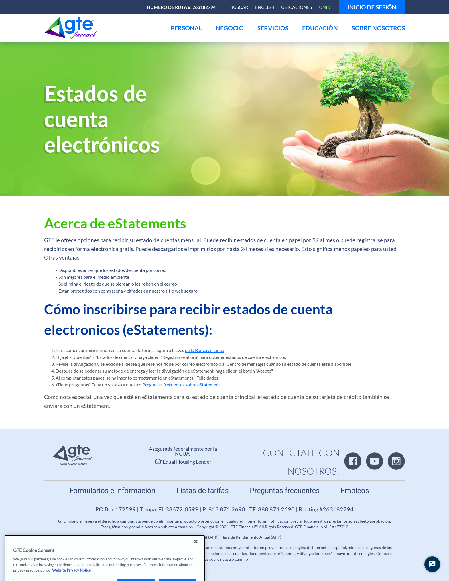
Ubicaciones (296, 7)
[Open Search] (239, 7)
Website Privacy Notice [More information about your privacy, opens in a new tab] (71, 576)
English (264, 7)
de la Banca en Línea (204, 350)
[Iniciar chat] (432, 564)
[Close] (196, 547)
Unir (324, 7)
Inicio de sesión (372, 7)
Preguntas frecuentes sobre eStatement (181, 384)
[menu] (186, 28)
